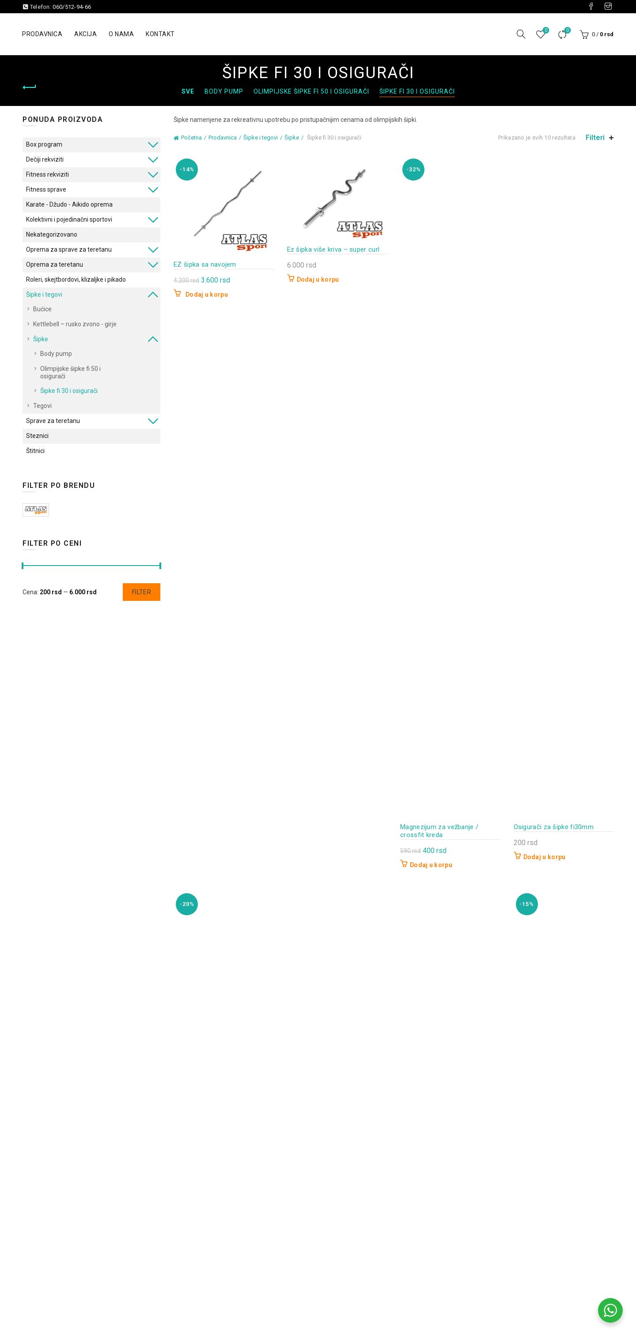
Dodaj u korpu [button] (207, 294)
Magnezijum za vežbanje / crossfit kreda (439, 831)
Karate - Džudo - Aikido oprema (69, 204)
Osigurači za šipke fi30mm (554, 827)
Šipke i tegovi (260, 137)
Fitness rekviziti (47, 174)
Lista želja (545, 31)
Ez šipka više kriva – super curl (333, 249)
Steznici (37, 435)
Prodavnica (42, 34)
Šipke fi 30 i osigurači (417, 91)
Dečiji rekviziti (45, 159)
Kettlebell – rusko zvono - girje (75, 324)
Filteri (595, 137)
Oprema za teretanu (54, 264)
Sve (188, 91)
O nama (121, 34)
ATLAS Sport (36, 510)
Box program (44, 144)
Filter (141, 592)
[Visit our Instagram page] (608, 6)
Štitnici (35, 450)
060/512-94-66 (72, 7)
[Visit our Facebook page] (591, 6)
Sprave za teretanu (53, 420)
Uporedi (566, 31)
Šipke (291, 137)
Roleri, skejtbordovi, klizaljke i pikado (76, 279)
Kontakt (160, 34)
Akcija (85, 34)
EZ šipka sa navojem (205, 264)
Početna (191, 137)
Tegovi (42, 405)
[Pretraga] (521, 34)
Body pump (223, 91)
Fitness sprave (46, 189)
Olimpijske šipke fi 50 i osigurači (311, 91)
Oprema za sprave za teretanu (69, 249)
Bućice (42, 309)
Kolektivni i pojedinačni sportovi (69, 219)
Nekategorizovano (51, 234)
